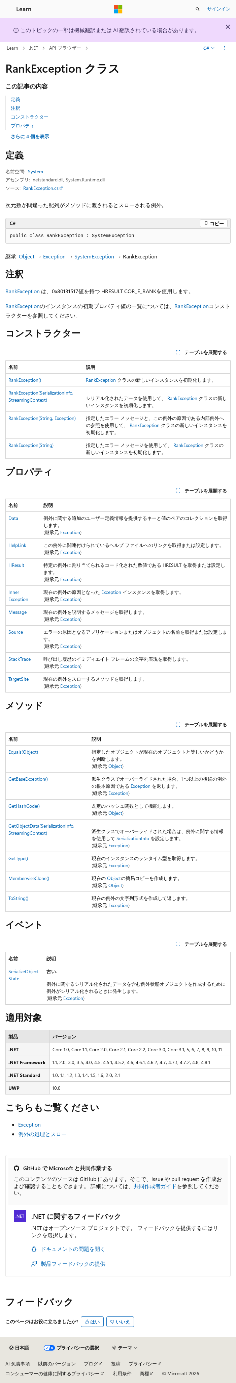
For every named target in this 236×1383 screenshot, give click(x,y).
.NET (33, 48)
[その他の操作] (225, 48)
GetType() (18, 858)
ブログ (91, 1363)
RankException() (24, 380)
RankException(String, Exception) (42, 418)
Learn (12, 48)
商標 (144, 1373)
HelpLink (17, 545)
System (35, 171)
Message (17, 612)
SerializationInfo (132, 838)
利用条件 (122, 1373)
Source (15, 632)
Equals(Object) (23, 752)
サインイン (219, 8)
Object (26, 256)
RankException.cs (41, 188)
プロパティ (22, 125)
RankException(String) (31, 445)
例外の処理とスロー (42, 1133)
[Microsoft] (118, 9)
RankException (22, 291)
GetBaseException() (28, 779)
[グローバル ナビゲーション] (6, 9)
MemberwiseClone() (28, 878)
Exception (54, 256)
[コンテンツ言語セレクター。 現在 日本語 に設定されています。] (19, 1347)
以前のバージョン (57, 1363)
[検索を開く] (197, 9)
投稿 (116, 1363)
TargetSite (18, 679)
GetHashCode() (24, 806)
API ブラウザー (65, 48)
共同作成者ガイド (155, 1185)
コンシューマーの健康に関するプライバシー (52, 1373)
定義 (15, 99)
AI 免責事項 (17, 1363)
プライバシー (143, 1363)
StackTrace (19, 659)
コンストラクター (29, 117)
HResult (16, 565)
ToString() (18, 898)
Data (13, 518)
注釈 (15, 108)
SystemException (94, 256)
